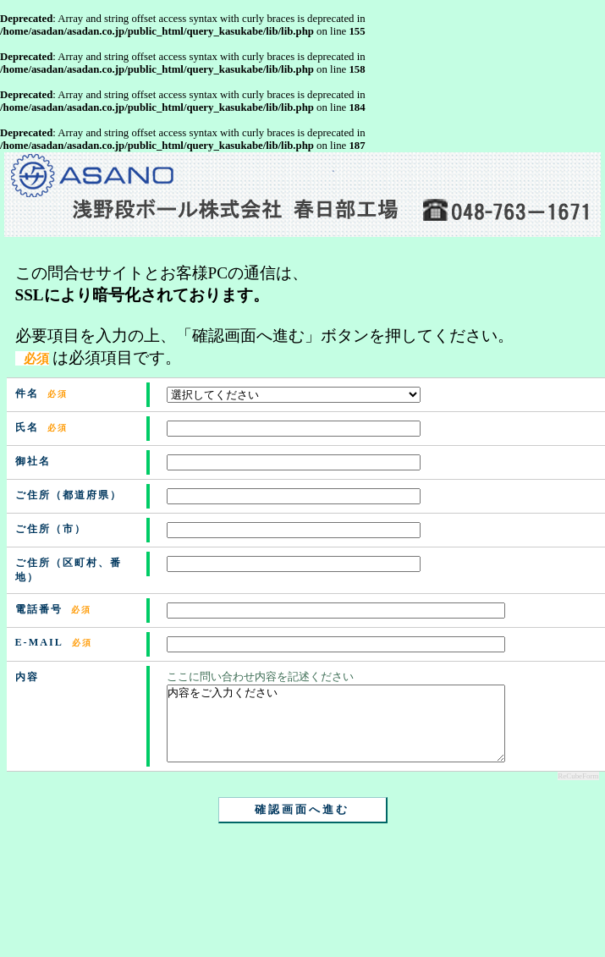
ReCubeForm (578, 791)
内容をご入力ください (336, 731)
